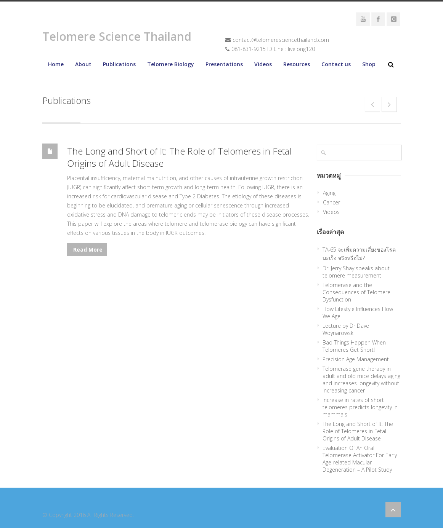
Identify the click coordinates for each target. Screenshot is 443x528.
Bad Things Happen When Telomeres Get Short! (354, 346)
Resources (296, 64)
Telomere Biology (170, 64)
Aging (329, 192)
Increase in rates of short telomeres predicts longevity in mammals (360, 407)
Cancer (331, 202)
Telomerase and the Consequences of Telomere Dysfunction (356, 292)
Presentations (224, 64)
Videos (263, 64)
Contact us (336, 64)
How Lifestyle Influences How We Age (358, 312)
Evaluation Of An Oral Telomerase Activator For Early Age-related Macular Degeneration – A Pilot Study (360, 458)
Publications (119, 64)
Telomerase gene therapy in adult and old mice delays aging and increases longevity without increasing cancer (361, 379)
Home (56, 64)
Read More (87, 249)
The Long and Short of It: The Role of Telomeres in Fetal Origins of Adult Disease (179, 157)
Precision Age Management (356, 359)
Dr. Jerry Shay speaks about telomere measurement (356, 272)
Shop (369, 64)
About (83, 64)
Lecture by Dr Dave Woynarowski (346, 329)
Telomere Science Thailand (116, 36)
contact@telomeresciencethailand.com (281, 39)
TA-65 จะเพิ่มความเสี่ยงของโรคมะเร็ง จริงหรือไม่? (359, 254)
